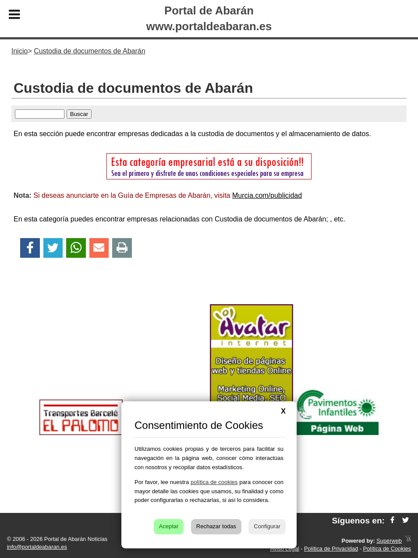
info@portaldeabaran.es (37, 547)
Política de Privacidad (331, 548)
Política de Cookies (387, 548)
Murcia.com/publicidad (267, 195)
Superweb (389, 540)
